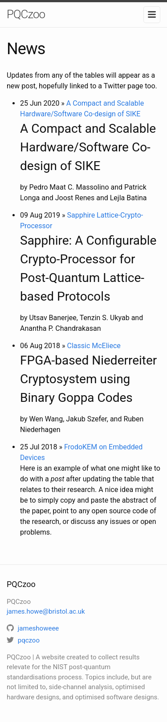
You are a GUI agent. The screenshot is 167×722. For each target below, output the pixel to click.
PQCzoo (26, 14)
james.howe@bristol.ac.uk (46, 611)
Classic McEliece (93, 345)
